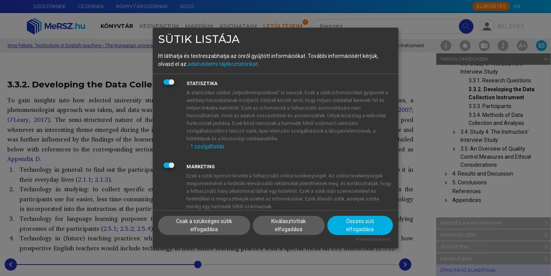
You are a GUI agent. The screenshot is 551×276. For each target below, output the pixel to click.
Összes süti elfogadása (360, 225)
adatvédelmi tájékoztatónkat (223, 64)
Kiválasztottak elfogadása (288, 225)
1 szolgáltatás (205, 146)
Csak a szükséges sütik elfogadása (204, 225)
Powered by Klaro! (372, 239)
